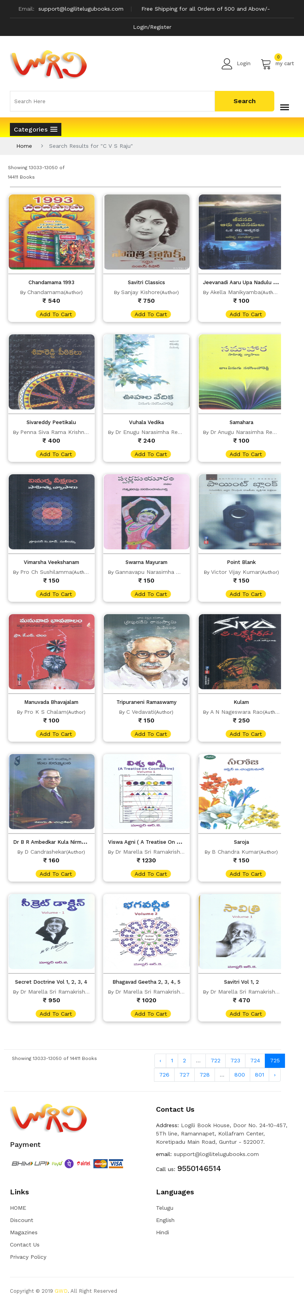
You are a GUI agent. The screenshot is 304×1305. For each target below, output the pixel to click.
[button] (35, 129)
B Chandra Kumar (235, 852)
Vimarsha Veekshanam (51, 562)
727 (184, 1074)
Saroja (241, 842)
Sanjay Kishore (140, 292)
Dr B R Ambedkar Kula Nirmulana (54, 842)
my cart (277, 63)
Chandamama (45, 292)
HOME (18, 1208)
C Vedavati (140, 712)
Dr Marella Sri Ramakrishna (150, 852)
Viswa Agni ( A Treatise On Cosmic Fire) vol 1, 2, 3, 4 (173, 842)
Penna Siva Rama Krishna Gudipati (66, 432)
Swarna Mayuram (146, 562)
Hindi (162, 1232)
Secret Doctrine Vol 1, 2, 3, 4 (51, 982)
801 (259, 1074)
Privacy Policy (28, 1257)
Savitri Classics (146, 282)
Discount (21, 1220)
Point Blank (241, 562)
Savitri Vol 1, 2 (241, 982)
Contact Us (25, 1244)
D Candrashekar (45, 852)
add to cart (56, 314)
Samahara (241, 422)
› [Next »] (275, 1074)
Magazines (24, 1232)
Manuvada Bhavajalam (51, 702)
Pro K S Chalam (45, 712)
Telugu (164, 1208)
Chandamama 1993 (51, 282)
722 (215, 1060)
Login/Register (152, 27)
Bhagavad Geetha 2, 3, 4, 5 (146, 982)
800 (239, 1074)
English (165, 1220)
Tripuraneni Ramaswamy (146, 702)
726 (164, 1074)
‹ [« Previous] (160, 1060)
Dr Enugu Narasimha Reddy (151, 432)
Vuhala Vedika (146, 422)
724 (255, 1060)
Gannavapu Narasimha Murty (153, 572)
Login (236, 63)
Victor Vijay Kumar (235, 572)
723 (235, 1060)
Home (24, 146)
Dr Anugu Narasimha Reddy (246, 432)
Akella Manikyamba (235, 292)
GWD (61, 1291)
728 (205, 1074)
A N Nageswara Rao (236, 712)
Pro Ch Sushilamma (46, 572)
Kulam (241, 702)
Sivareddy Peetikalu (51, 422)
